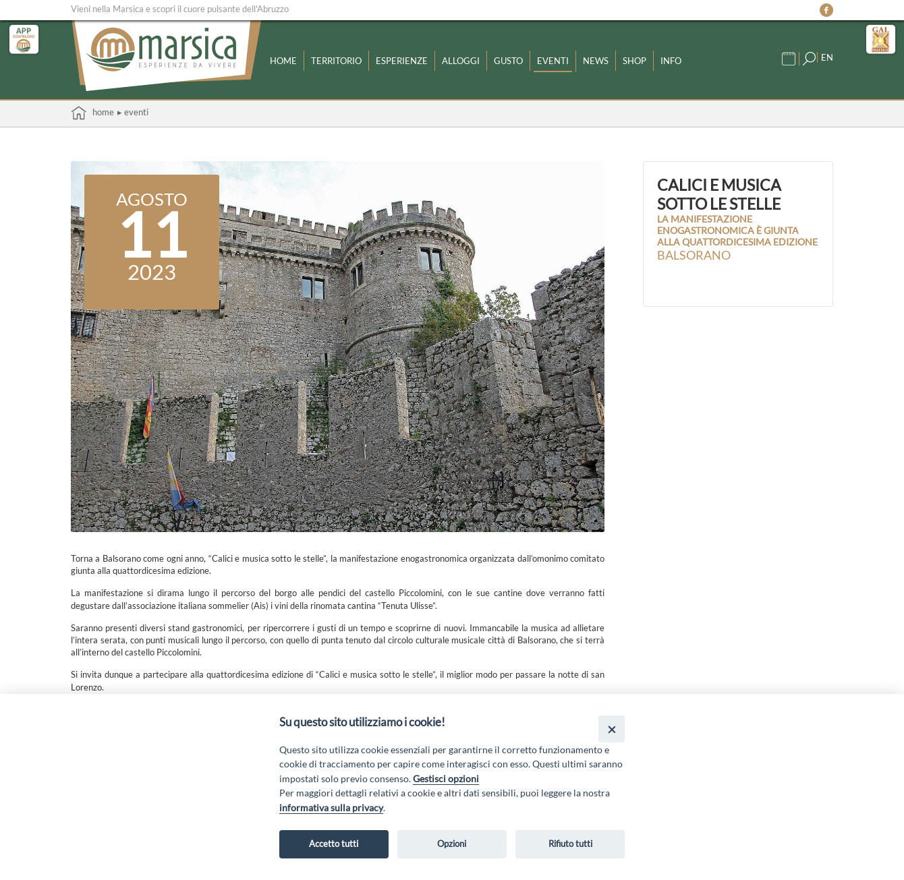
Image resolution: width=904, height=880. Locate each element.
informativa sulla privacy (331, 807)
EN (827, 57)
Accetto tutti (333, 843)
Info (670, 60)
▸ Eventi (132, 112)
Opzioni (451, 843)
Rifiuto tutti (570, 843)
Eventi (553, 60)
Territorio (336, 60)
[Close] (611, 728)
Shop (634, 60)
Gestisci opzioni (446, 778)
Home (283, 60)
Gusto (508, 60)
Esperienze (402, 60)
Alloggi (461, 60)
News (596, 60)
